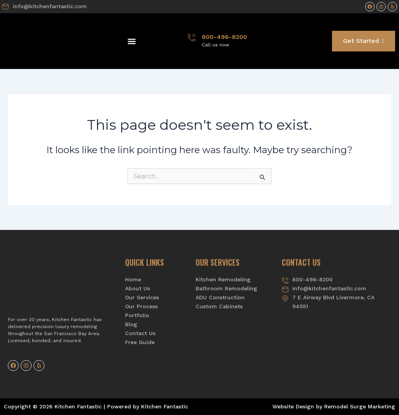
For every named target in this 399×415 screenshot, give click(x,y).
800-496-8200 (224, 37)
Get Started (363, 40)
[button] (131, 41)
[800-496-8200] (191, 37)
